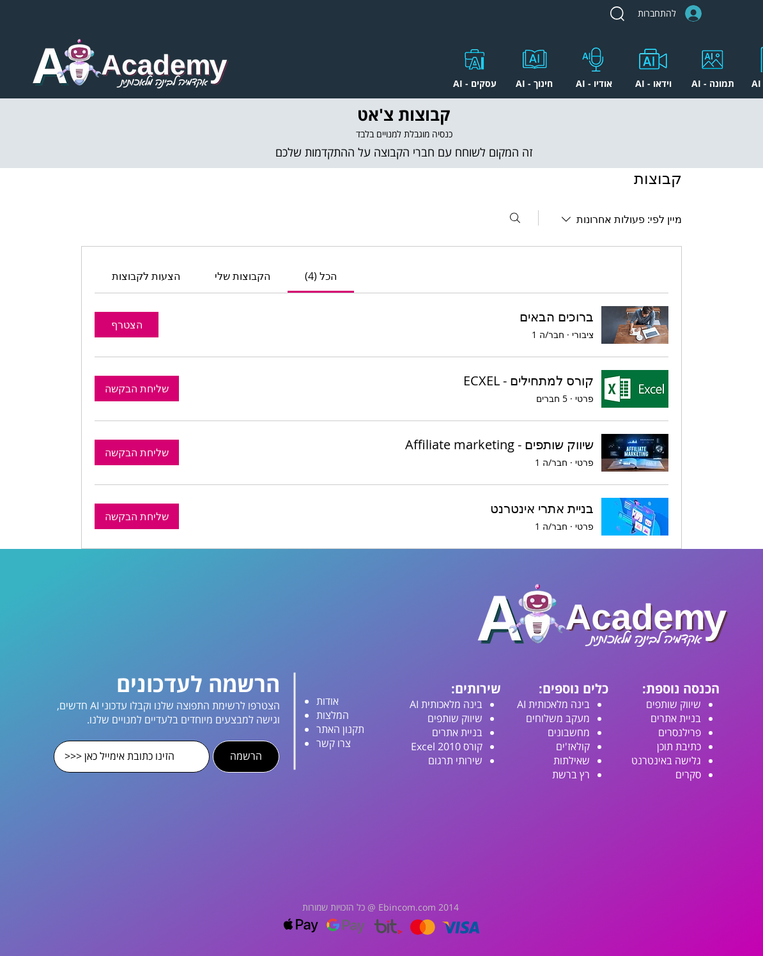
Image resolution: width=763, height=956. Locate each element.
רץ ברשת (571, 774)
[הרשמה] (246, 757)
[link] (321, 276)
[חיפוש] (515, 218)
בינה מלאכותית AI (553, 704)
